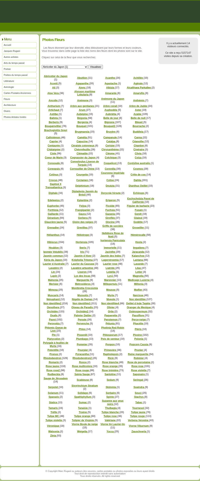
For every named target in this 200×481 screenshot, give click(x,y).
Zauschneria (139, 431)
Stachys (139, 396)
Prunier (139, 350)
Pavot (52, 319)
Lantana (138, 260)
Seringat (138, 379)
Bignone (110, 122)
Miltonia (139, 284)
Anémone (83, 100)
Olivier (111, 307)
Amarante (111, 93)
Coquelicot (110, 163)
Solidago (83, 393)
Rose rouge (82, 370)
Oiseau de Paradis (82, 307)
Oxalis (54, 315)
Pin (54, 335)
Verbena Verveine (138, 420)
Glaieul (138, 217)
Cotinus (54, 174)
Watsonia (54, 431)
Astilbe (54, 114)
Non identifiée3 (82, 303)
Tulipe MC (53, 416)
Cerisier (111, 145)
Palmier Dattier (83, 315)
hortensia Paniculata (113, 240)
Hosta (139, 242)
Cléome (110, 153)
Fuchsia (110, 210)
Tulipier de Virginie (83, 420)
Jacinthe (110, 251)
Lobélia (111, 272)
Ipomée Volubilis (53, 251)
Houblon (54, 247)
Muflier (138, 289)
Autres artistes (11, 57)
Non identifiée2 (53, 303)
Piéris (138, 329)
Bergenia (83, 122)
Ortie (111, 311)
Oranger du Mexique (139, 307)
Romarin (54, 362)
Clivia (138, 153)
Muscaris (53, 295)
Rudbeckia (54, 374)
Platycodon (54, 338)
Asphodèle (111, 110)
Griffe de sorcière (112, 226)
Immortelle (110, 247)
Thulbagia (111, 408)
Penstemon (111, 319)
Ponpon (111, 344)
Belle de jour (111, 118)
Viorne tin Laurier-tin (112, 424)
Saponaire (139, 374)
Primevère (110, 350)
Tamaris (53, 408)
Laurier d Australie (54, 263)
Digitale (53, 193)
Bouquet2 (110, 126)
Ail (54, 87)
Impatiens (139, 247)
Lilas (138, 268)
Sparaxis (54, 396)
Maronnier (110, 280)
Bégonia (82, 118)
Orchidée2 (82, 311)
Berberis (54, 122)
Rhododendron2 (83, 358)
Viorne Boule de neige (85, 424)
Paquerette (111, 315)
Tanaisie (83, 408)
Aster (138, 110)
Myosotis (83, 295)
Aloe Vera (54, 93)
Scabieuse (83, 379)
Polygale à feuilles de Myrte (55, 344)
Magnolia (138, 275)
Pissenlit (82, 335)
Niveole (111, 299)
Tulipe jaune (138, 412)
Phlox (82, 329)
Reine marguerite (138, 354)
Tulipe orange (82, 416)
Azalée (137, 114)
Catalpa (111, 141)
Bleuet (139, 122)
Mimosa (54, 289)
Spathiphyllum (83, 396)
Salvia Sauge (82, 374)
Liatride (110, 268)
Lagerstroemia (111, 260)
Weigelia (82, 431)
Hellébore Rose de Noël (113, 235)
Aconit (54, 83)
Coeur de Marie (54, 157)
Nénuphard (53, 299)
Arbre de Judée (138, 106)
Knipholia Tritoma (82, 260)
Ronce (83, 362)
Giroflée (110, 217)
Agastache (111, 83)
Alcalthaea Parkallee (139, 87)
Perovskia (54, 323)
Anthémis (139, 100)
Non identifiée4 (110, 303)
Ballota (54, 118)
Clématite (82, 153)
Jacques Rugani (12, 51)
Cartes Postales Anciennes (17, 93)
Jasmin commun (53, 255)
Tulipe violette (54, 420)
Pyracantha (83, 354)
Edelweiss (54, 200)
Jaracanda (138, 251)
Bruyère (111, 131)
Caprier (54, 141)
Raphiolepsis (111, 354)
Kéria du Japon (53, 260)
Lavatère (54, 268)
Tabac (139, 402)
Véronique (53, 425)
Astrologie (9, 87)
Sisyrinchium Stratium (85, 385)
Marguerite (83, 280)
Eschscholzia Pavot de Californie (140, 200)
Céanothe (138, 141)
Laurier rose (110, 263)
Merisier (54, 284)
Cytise (110, 180)
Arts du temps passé (14, 63)
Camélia (82, 137)
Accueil (7, 45)
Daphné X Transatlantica (54, 186)
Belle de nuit (138, 118)
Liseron (82, 272)
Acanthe (110, 77)
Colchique (111, 157)
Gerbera (83, 217)
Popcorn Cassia (139, 344)
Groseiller (138, 227)
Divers (7, 111)
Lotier (139, 272)
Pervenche (83, 323)
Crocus (53, 180)
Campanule (111, 137)
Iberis (83, 247)
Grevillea (82, 227)
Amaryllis (139, 93)
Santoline (110, 374)
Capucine (82, 141)
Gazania (110, 214)
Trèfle (54, 412)
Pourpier (83, 350)
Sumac (83, 402)
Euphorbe (53, 205)
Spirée (110, 396)
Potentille (53, 350)
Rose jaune (53, 366)
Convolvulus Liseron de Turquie (85, 163)
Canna (138, 137)
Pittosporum (110, 335)
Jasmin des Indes (111, 255)
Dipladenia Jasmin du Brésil (85, 193)
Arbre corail (110, 106)
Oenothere (53, 307)
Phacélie (138, 323)
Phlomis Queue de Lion (56, 329)
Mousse (111, 289)
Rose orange (110, 366)
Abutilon (82, 77)
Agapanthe (82, 83)
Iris (82, 251)
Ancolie (53, 100)
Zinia (53, 435)
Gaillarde (53, 214)
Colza (138, 157)
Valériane (110, 420)
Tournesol (138, 408)
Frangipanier (83, 210)
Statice (53, 402)
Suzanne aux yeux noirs (112, 402)
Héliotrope (83, 234)
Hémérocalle (138, 234)
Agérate (138, 83)
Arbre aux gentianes (82, 106)
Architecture (10, 105)
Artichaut (54, 110)
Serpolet (53, 387)
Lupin (54, 275)
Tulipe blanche (110, 412)
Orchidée (53, 311)
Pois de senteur (110, 338)
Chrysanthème (110, 149)
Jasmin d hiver (83, 255)
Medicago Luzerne (139, 280)
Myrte (111, 295)
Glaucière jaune (54, 222)
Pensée (82, 319)
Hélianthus (53, 234)
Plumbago (82, 338)
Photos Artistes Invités (15, 117)
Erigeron (111, 200)
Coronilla (110, 168)
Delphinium (82, 185)
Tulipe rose (110, 416)
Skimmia (111, 387)
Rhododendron (53, 358)
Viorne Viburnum (139, 425)
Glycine (110, 222)
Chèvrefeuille (82, 149)
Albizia (110, 87)
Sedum (111, 379)
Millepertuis (110, 284)
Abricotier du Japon (55, 76)
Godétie (138, 222)
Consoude (54, 163)
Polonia (139, 338)
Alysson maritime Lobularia (84, 93)
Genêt (138, 214)
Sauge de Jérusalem (56, 378)
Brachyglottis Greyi (55, 130)
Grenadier (53, 227)
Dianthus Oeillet (138, 185)
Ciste (53, 153)
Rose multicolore (82, 366)
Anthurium (54, 106)
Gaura (83, 214)
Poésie (7, 69)
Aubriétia (111, 114)
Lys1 (110, 275)
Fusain (139, 210)
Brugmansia (82, 131)
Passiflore (138, 315)
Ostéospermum (138, 311)
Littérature (9, 81)
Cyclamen (82, 180)
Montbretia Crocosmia (85, 288)
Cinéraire (139, 149)
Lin (53, 272)
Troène (83, 412)
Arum (82, 110)
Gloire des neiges (83, 222)
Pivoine (138, 335)
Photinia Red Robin (112, 327)
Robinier (139, 358)
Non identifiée (137, 299)
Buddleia (138, 131)
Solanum (53, 393)
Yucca (111, 431)
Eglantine (83, 200)
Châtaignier (54, 149)
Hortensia (82, 242)
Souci (138, 393)
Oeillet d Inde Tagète (138, 303)
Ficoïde (110, 205)
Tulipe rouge (137, 416)
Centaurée (54, 145)
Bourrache (139, 126)
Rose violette (139, 370)
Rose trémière (110, 370)
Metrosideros (83, 284)
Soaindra (139, 387)
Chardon (139, 145)
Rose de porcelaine (139, 362)
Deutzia (110, 185)
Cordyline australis (139, 163)
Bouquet (81, 126)
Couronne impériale (112, 173)
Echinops (139, 193)
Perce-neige (139, 319)
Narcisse (138, 295)
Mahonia (53, 280)
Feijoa (83, 205)
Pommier (82, 344)
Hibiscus (52, 242)
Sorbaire (111, 393)
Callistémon (53, 137)
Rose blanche (110, 362)
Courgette (82, 174)
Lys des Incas (82, 275)
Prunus (54, 354)
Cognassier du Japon (83, 157)
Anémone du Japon (112, 98)
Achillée (138, 77)
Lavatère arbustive (82, 268)
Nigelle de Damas (82, 299)
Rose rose (137, 366)
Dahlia (138, 180)
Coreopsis (54, 168)
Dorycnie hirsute (111, 193)
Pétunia (110, 323)
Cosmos (138, 168)
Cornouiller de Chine (82, 168)
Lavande (139, 263)
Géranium (53, 217)
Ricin (111, 358)
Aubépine (83, 114)
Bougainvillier (53, 126)
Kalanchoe (138, 255)
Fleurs (7, 99)
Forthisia (53, 210)
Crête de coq (138, 174)
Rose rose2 (53, 370)
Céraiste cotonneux (83, 145)
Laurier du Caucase (83, 263)
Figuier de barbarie (138, 205)
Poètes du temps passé (16, 75)
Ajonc (82, 87)
